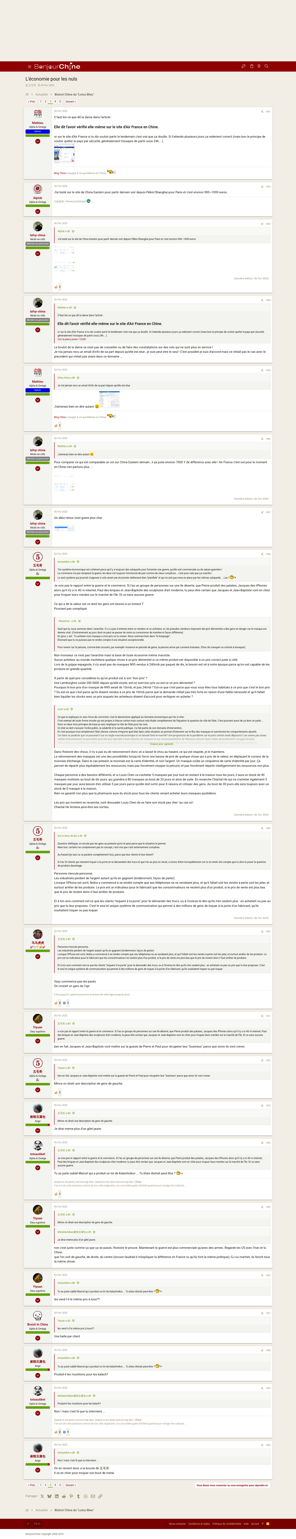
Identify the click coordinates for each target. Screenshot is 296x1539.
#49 (268, 828)
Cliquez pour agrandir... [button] (162, 744)
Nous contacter (177, 1523)
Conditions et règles (199, 1523)
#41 (268, 111)
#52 (268, 1060)
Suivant (70, 101)
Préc (32, 101)
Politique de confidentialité (227, 1523)
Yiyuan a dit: (64, 1068)
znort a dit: (63, 709)
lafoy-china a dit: (66, 377)
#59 (268, 1388)
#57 (268, 1313)
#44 (268, 300)
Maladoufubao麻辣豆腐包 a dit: (75, 1232)
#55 (268, 1207)
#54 (268, 1142)
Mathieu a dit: (65, 307)
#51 (268, 1016)
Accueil (255, 1523)
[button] (30, 66)
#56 (268, 1275)
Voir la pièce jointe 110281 (72, 339)
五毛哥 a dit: (64, 939)
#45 (268, 370)
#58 (268, 1350)
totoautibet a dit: (66, 561)
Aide (246, 1523)
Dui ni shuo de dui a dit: (70, 835)
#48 (268, 554)
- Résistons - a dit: (67, 621)
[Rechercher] (266, 66)
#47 (268, 512)
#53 (268, 1105)
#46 (268, 438)
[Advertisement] (148, 30)
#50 (268, 931)
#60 (268, 1445)
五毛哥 (32, 85)
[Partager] (262, 112)
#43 (268, 224)
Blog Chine (60, 173)
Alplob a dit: (64, 231)
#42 (268, 186)
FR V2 (37, 1523)
